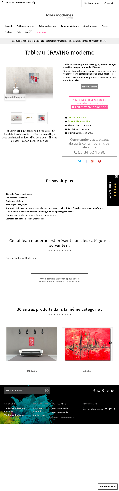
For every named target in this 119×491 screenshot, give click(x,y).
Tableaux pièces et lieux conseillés (14, 458)
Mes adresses (59, 423)
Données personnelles (40, 475)
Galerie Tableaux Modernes (21, 258)
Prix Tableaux (11, 442)
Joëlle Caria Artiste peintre (39, 466)
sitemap (37, 480)
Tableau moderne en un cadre (15, 410)
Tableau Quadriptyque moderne (16, 430)
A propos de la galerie (39, 449)
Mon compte (59, 403)
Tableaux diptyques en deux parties (14, 416)
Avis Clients (110, 190)
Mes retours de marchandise (60, 414)
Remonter (107, 486)
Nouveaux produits (38, 410)
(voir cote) (38, 218)
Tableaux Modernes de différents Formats (16, 437)
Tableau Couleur (13, 446)
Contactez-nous (92, 3)
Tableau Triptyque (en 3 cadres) (16, 423)
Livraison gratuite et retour (39, 424)
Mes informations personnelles (61, 428)
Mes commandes (60, 408)
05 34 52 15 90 (89, 152)
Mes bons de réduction (64, 433)
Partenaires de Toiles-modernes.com (41, 457)
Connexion (109, 3)
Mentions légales (38, 433)
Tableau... (32, 371)
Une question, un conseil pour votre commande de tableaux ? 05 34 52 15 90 (59, 280)
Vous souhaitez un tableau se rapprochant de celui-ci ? (89, 103)
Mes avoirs (57, 419)
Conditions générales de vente (40, 441)
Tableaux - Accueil (13, 463)
